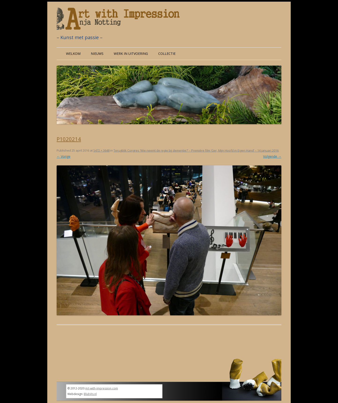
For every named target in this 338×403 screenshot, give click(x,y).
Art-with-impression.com (101, 388)
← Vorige (63, 156)
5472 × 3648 (101, 150)
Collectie (167, 53)
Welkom (73, 53)
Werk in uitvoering (131, 53)
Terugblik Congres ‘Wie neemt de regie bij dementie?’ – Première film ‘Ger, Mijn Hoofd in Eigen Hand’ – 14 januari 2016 (196, 150)
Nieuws (97, 53)
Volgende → (272, 156)
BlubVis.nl (90, 394)
